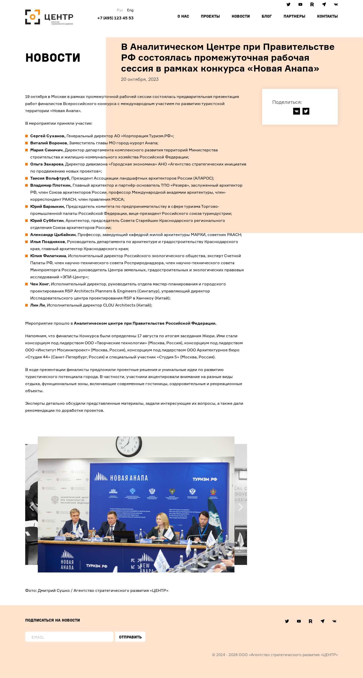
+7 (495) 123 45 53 (115, 17)
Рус (120, 10)
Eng (130, 10)
